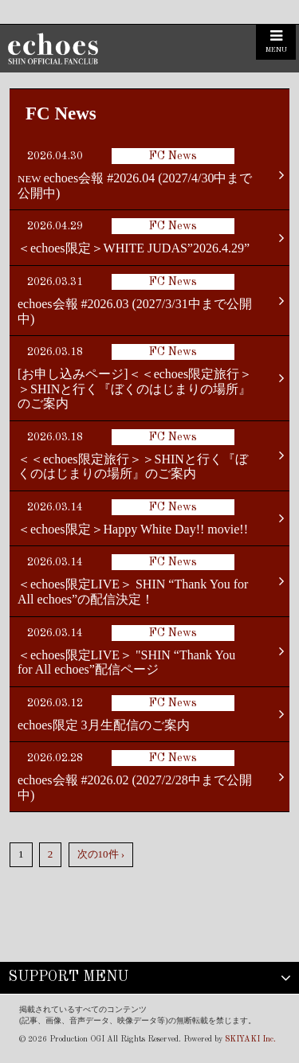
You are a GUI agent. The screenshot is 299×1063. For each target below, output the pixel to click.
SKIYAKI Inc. (250, 1039)
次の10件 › (101, 854)
